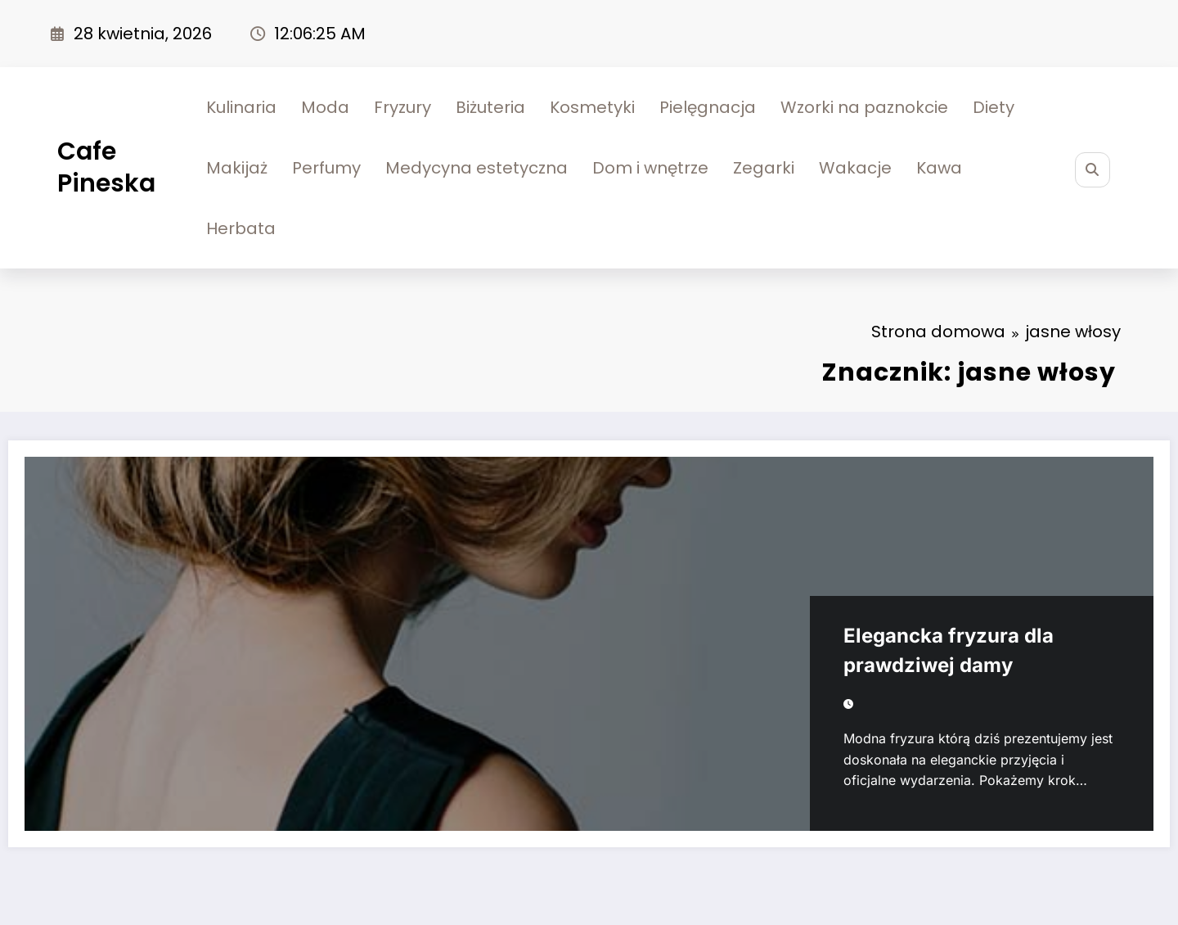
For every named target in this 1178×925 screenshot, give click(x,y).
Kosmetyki (592, 107)
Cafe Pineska (106, 167)
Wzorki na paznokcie (864, 107)
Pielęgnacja (707, 107)
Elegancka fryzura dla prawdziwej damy (948, 650)
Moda (325, 107)
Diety (993, 107)
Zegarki (763, 167)
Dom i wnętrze (650, 167)
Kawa (939, 167)
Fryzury (402, 107)
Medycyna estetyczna (476, 167)
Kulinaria (241, 107)
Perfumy (326, 167)
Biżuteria (490, 107)
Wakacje (855, 167)
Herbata (241, 228)
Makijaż (237, 167)
